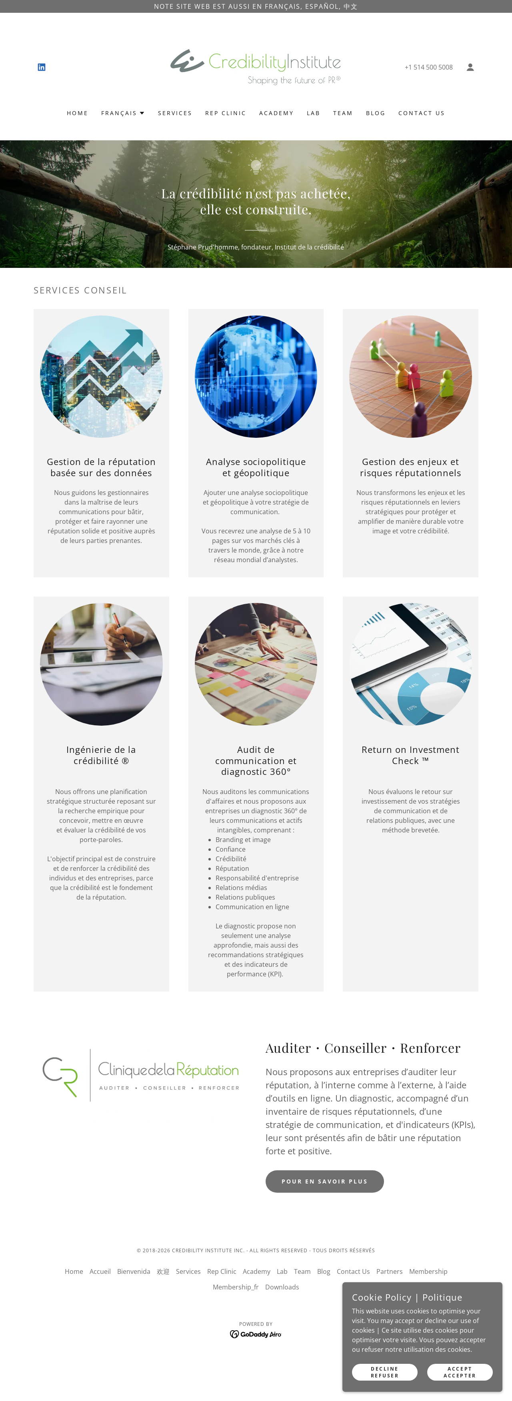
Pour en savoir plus (325, 1181)
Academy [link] (276, 113)
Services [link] (175, 113)
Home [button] (74, 1271)
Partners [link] (389, 1271)
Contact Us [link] (421, 113)
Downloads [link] (282, 1287)
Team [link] (343, 113)
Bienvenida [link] (133, 1271)
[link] (42, 67)
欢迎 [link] (163, 1271)
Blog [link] (376, 113)
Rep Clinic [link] (225, 113)
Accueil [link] (100, 1271)
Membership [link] (428, 1271)
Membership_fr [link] (236, 1287)
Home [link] (77, 113)
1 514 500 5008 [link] (430, 67)
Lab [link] (313, 113)
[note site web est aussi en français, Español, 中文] (256, 6)
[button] (470, 67)
